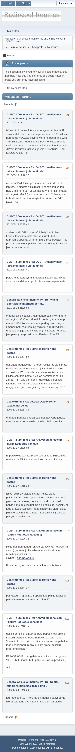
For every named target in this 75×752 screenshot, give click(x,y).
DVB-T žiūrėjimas (18, 114)
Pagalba (22, 740)
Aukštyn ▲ (51, 740)
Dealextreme (14, 348)
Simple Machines (47, 744)
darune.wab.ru (25, 557)
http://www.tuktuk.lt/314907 (22, 455)
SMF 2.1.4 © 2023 (28, 744)
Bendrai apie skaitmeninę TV (25, 299)
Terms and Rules (36, 740)
